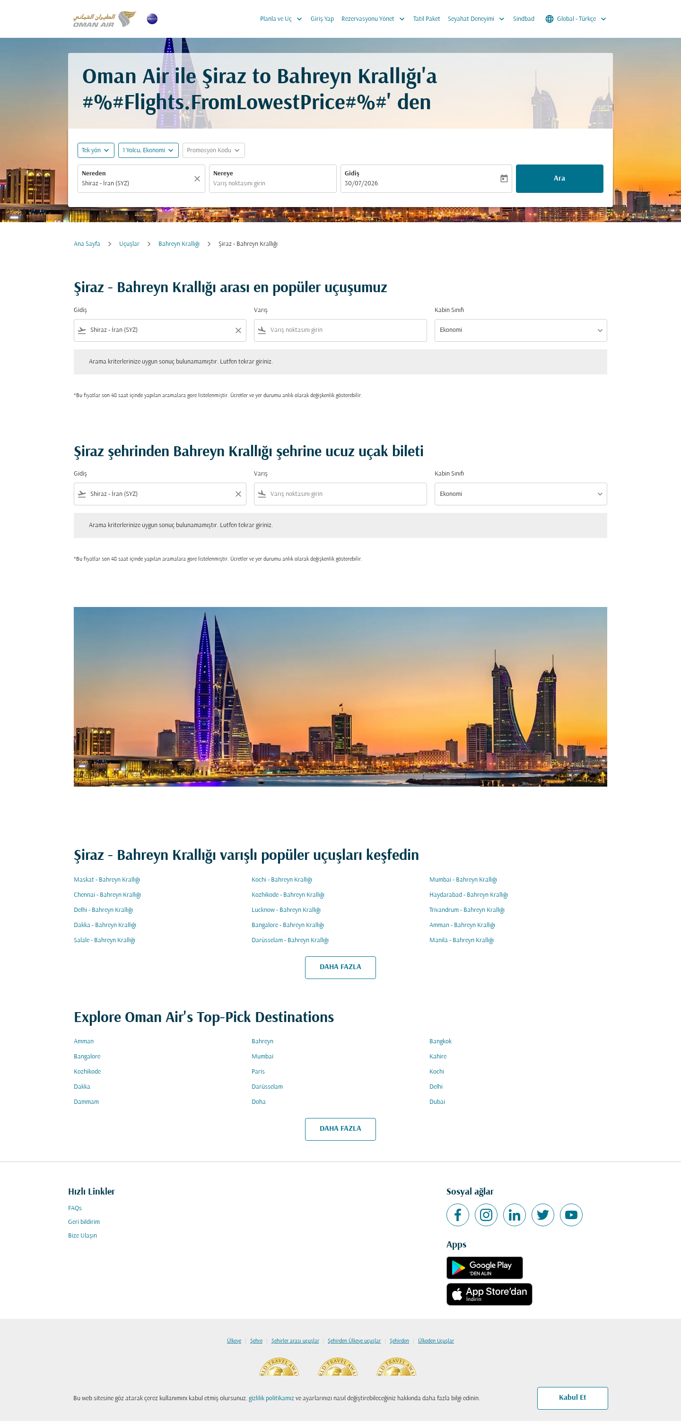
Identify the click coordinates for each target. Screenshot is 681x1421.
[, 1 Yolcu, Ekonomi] (143, 151)
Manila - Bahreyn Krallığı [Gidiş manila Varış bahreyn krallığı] (461, 940)
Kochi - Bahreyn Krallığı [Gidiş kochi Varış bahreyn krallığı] (282, 880)
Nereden (94, 173)
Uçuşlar (129, 244)
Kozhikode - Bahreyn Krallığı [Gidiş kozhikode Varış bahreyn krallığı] (288, 895)
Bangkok (440, 1041)
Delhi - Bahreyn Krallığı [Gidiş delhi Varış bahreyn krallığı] (103, 910)
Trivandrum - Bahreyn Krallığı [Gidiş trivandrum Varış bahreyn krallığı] (467, 910)
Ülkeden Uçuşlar (436, 1341)
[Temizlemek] (198, 178)
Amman (84, 1041)
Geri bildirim (84, 1222)
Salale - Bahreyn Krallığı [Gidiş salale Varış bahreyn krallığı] (104, 940)
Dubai (437, 1102)
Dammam (86, 1102)
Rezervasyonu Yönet (375, 19)
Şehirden (399, 1341)
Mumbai (262, 1056)
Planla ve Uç (283, 19)
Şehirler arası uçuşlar (295, 1341)
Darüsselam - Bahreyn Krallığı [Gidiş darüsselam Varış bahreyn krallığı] (290, 940)
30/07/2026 (361, 183)
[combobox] (137, 184)
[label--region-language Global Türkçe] (576, 19)
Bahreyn (262, 1041)
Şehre (256, 1341)
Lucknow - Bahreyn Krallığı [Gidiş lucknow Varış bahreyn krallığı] (286, 910)
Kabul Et (572, 1398)
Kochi (436, 1071)
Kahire (437, 1056)
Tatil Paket (426, 19)
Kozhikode (87, 1071)
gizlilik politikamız (271, 1398)
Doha (259, 1102)
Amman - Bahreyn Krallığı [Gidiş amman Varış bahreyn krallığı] (462, 925)
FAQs (75, 1208)
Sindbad (523, 19)
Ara (559, 178)
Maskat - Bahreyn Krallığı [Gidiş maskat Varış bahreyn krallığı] (107, 880)
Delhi (436, 1087)
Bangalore (87, 1056)
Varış (261, 310)
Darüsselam (267, 1087)
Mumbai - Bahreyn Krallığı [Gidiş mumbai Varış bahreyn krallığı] (463, 880)
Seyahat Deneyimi (478, 19)
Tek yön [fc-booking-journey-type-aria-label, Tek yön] (91, 150)
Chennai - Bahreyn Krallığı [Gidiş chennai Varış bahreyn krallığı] (107, 895)
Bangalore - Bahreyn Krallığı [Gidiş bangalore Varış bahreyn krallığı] (288, 925)
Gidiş (352, 173)
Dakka (82, 1087)
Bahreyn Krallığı (179, 244)
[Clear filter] (238, 330)
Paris (258, 1071)
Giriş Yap (322, 19)
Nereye (223, 173)
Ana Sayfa (87, 244)
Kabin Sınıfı (449, 310)
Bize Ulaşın (82, 1235)
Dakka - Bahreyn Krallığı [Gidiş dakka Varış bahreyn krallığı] (105, 925)
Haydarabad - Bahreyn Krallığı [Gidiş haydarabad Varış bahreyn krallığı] (468, 895)
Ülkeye (234, 1341)
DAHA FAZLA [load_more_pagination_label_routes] (340, 967)
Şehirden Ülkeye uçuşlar (354, 1341)
